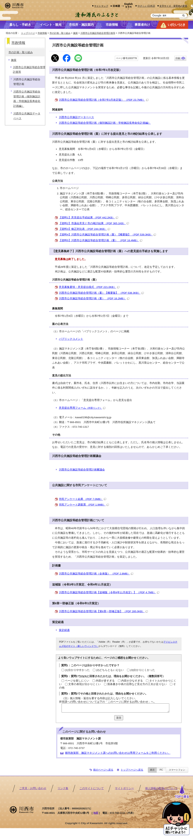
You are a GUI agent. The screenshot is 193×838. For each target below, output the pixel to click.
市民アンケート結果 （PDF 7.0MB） (82, 499)
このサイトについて (92, 788)
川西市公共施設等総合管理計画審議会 (82, 469)
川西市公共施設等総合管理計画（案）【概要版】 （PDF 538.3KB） (101, 292)
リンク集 (63, 788)
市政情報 (42, 33)
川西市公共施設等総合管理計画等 (97, 33)
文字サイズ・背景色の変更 (173, 6)
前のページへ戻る (103, 769)
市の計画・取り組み (60, 33)
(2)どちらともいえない (110, 670)
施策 (75, 33)
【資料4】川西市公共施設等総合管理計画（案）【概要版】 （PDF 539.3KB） (107, 234)
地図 (95, 812)
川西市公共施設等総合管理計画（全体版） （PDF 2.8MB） (96, 573)
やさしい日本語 (146, 5)
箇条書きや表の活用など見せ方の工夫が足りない (137, 684)
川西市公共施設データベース (76, 117)
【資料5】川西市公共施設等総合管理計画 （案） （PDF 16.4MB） (100, 240)
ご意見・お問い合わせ (32, 788)
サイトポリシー (124, 788)
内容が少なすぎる (132, 680)
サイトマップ (101, 6)
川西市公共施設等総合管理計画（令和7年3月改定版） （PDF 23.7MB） (103, 99)
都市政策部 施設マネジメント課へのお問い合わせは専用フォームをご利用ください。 (117, 752)
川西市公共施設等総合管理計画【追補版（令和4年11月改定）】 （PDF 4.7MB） (109, 592)
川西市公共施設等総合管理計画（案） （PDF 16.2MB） (94, 298)
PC (161, 769)
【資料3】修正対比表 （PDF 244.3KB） (84, 229)
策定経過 (64, 630)
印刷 (178, 58)
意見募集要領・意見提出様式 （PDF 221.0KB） (89, 287)
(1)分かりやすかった (77, 670)
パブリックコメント (71, 338)
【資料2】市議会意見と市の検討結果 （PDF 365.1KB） (94, 223)
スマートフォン (177, 769)
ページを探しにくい (77, 680)
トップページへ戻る (132, 769)
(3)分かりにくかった (142, 670)
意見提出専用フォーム (82, 407)
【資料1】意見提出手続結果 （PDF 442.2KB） (88, 217)
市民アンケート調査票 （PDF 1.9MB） (84, 504)
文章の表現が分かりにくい (84, 684)
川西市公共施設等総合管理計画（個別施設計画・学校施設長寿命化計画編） (105, 122)
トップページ (28, 33)
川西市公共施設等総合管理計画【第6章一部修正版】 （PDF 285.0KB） (103, 611)
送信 (118, 717)
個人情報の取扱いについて (161, 788)
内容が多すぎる (105, 680)
